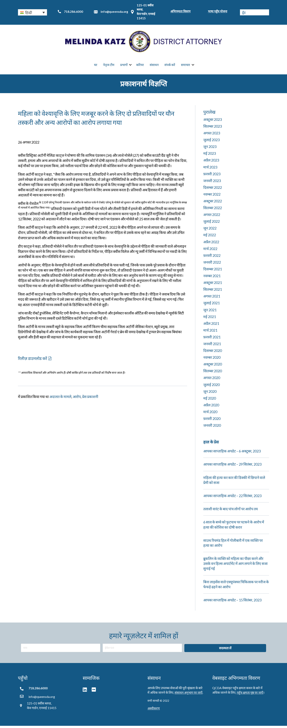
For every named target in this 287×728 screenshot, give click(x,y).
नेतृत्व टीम (108, 66)
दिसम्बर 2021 (212, 271)
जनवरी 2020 (212, 427)
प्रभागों (124, 66)
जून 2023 (209, 149)
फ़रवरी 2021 (211, 339)
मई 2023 (209, 155)
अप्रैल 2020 (211, 407)
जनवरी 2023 (212, 182)
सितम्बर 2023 (212, 128)
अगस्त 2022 (211, 217)
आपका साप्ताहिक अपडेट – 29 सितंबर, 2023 (232, 466)
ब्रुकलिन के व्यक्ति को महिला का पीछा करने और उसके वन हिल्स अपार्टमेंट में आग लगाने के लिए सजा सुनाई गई (235, 566)
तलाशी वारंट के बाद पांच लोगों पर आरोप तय (230, 511)
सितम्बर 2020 (212, 373)
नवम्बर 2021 (211, 278)
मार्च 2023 (210, 169)
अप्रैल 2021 (211, 325)
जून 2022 (209, 230)
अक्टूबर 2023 (212, 121)
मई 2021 (209, 318)
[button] (32, 12)
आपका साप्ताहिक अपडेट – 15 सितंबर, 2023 (232, 602)
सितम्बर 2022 (212, 210)
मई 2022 (209, 237)
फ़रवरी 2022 (211, 257)
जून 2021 (209, 312)
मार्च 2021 (210, 332)
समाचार (185, 66)
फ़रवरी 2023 (211, 176)
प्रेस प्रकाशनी (90, 399)
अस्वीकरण (153, 710)
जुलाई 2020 (211, 386)
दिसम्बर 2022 (212, 189)
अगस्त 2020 (211, 380)
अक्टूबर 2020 (212, 366)
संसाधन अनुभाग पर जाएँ (188, 694)
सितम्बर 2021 (212, 291)
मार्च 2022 (210, 250)
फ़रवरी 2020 (211, 421)
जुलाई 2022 (211, 223)
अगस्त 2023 (211, 135)
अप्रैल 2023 (211, 162)
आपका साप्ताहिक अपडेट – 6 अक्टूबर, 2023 (232, 453)
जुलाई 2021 (211, 305)
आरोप (77, 399)
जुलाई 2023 (211, 142)
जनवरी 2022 (212, 264)
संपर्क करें (169, 66)
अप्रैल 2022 (211, 244)
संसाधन (154, 66)
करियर (140, 66)
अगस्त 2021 (211, 298)
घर (95, 66)
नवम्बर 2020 (211, 359)
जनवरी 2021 (212, 346)
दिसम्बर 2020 (212, 353)
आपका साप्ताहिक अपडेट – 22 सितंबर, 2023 (232, 498)
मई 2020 (209, 400)
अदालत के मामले (60, 399)
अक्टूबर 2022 (212, 203)
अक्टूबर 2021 (212, 285)
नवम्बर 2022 (211, 196)
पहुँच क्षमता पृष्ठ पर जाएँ (250, 694)
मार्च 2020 (210, 414)
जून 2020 (209, 393)
